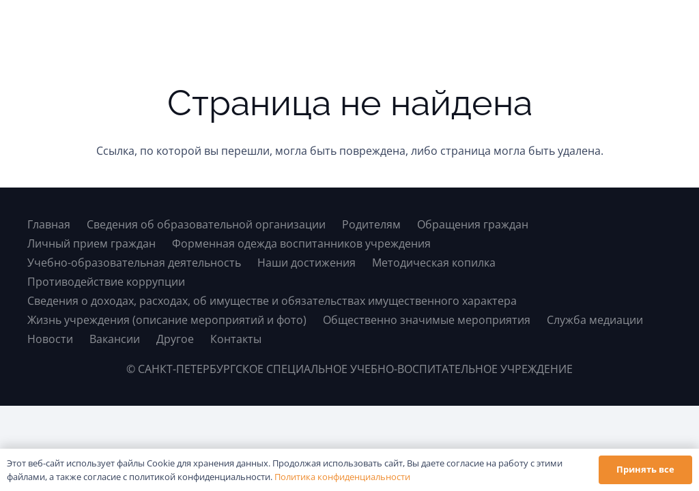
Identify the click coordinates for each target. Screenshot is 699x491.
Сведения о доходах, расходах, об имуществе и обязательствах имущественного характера (272, 300)
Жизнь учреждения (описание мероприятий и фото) (166, 319)
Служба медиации (595, 319)
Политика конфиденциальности (342, 477)
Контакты (235, 338)
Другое (175, 338)
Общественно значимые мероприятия (426, 319)
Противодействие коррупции (106, 281)
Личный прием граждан (91, 243)
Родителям (371, 224)
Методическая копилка (434, 262)
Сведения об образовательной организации (206, 224)
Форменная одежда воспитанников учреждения (301, 243)
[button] (660, 27)
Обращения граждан (472, 224)
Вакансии (114, 338)
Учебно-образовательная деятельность (134, 262)
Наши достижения (306, 262)
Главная (48, 224)
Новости (50, 338)
